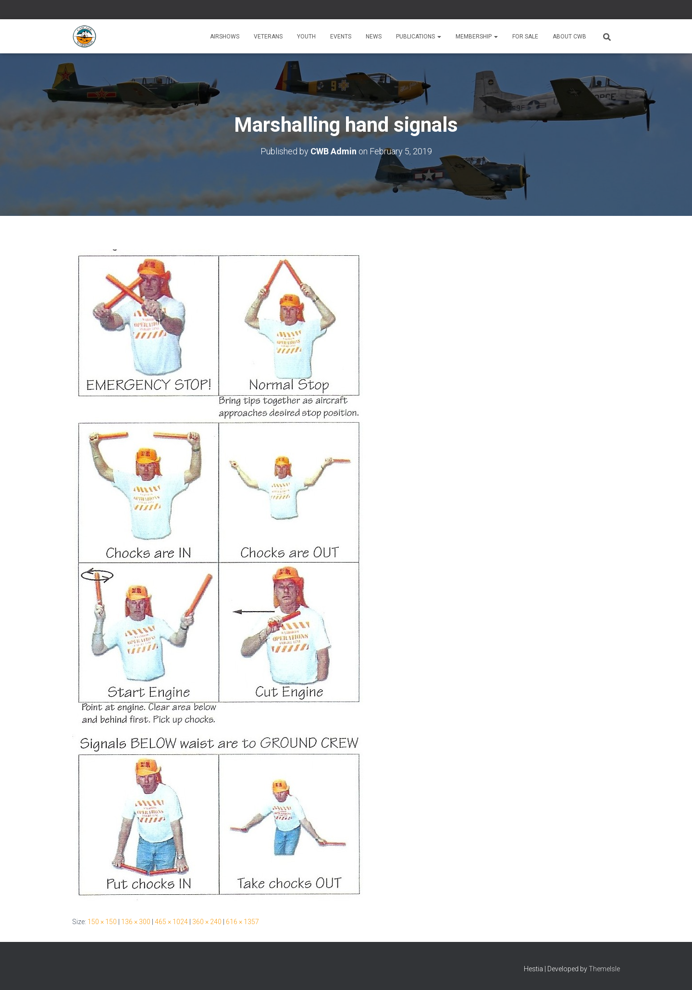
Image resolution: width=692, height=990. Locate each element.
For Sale (525, 36)
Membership (477, 36)
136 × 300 (135, 922)
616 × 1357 (242, 922)
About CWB (569, 36)
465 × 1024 (171, 922)
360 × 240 (207, 922)
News (374, 36)
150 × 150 (102, 922)
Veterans (268, 36)
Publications (418, 36)
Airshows (224, 36)
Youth (306, 36)
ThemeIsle (604, 969)
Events (340, 36)
